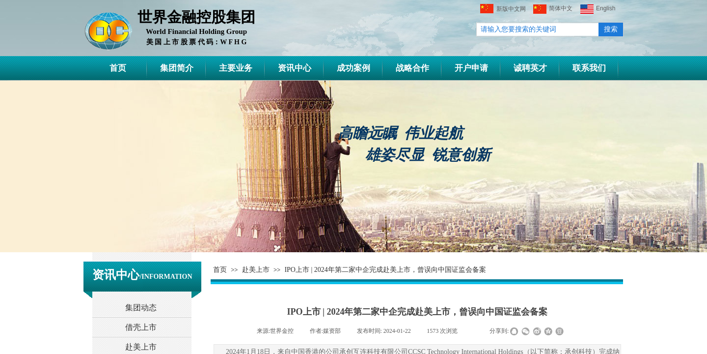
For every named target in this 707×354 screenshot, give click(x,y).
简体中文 (552, 9)
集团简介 (176, 68)
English (597, 9)
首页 (117, 68)
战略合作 (412, 68)
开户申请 (471, 68)
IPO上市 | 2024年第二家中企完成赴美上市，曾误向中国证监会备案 (385, 269)
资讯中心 (294, 68)
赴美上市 (256, 269)
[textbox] (537, 29)
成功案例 (353, 68)
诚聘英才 (530, 68)
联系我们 (589, 68)
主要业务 (235, 68)
